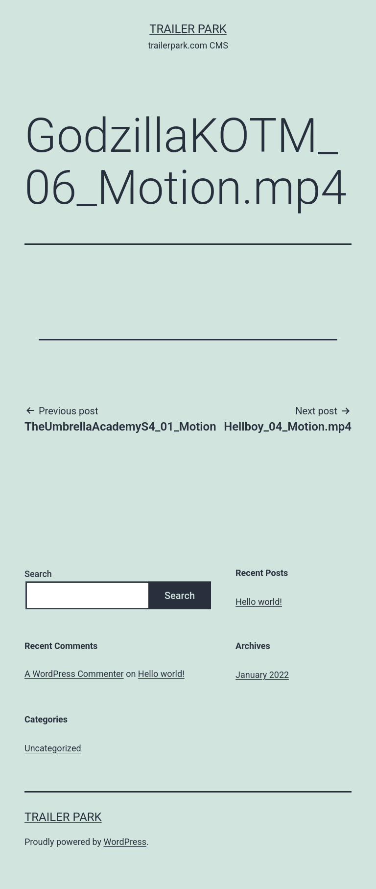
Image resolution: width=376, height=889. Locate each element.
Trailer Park (188, 29)
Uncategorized (52, 748)
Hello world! (258, 602)
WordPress (125, 842)
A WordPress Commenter (74, 674)
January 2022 (262, 675)
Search (38, 574)
